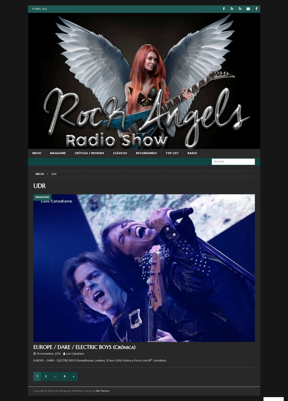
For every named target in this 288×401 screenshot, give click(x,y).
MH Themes (102, 391)
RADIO (192, 153)
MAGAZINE (58, 153)
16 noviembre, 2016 (48, 354)
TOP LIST (172, 153)
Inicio (36, 153)
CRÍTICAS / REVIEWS (89, 153)
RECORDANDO (146, 153)
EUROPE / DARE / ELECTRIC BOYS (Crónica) (84, 347)
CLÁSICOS (120, 153)
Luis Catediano (75, 354)
